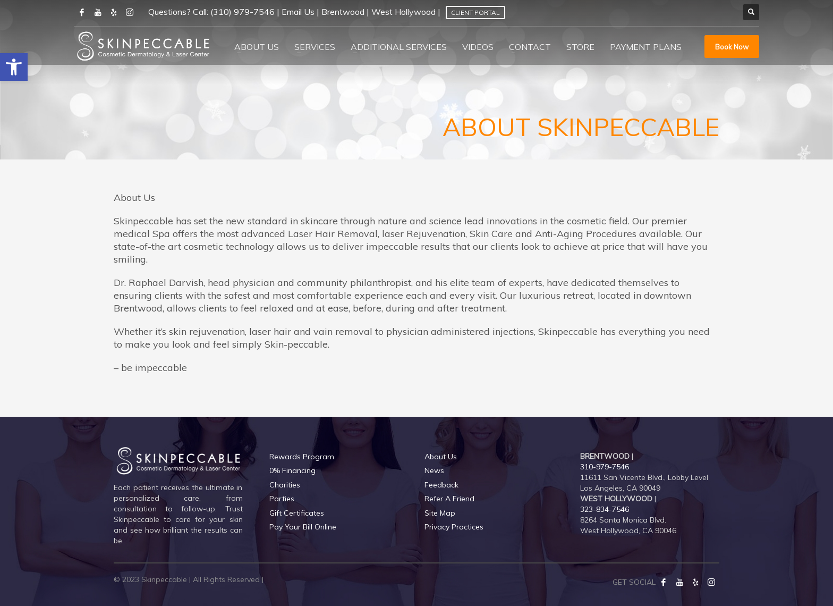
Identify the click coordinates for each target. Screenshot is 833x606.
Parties (281, 498)
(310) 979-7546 (242, 11)
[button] (14, 67)
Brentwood (342, 11)
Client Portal (475, 12)
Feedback (441, 485)
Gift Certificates (296, 513)
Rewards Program (301, 456)
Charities (284, 485)
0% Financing (292, 470)
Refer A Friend (449, 498)
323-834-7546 (604, 509)
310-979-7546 (604, 467)
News (434, 470)
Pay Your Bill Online (302, 527)
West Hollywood (403, 11)
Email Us (298, 11)
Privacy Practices (453, 527)
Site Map (439, 513)
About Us (440, 456)
